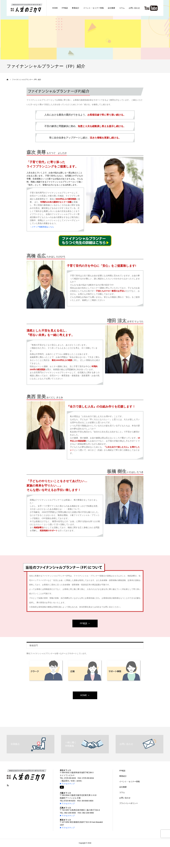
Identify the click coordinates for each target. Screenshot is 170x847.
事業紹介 (123, 776)
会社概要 (123, 787)
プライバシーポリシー (128, 803)
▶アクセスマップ (67, 784)
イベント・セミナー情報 (129, 781)
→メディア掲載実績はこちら (42, 227)
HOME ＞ (85, 695)
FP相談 (122, 771)
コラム (122, 792)
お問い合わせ (124, 798)
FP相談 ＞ (85, 623)
